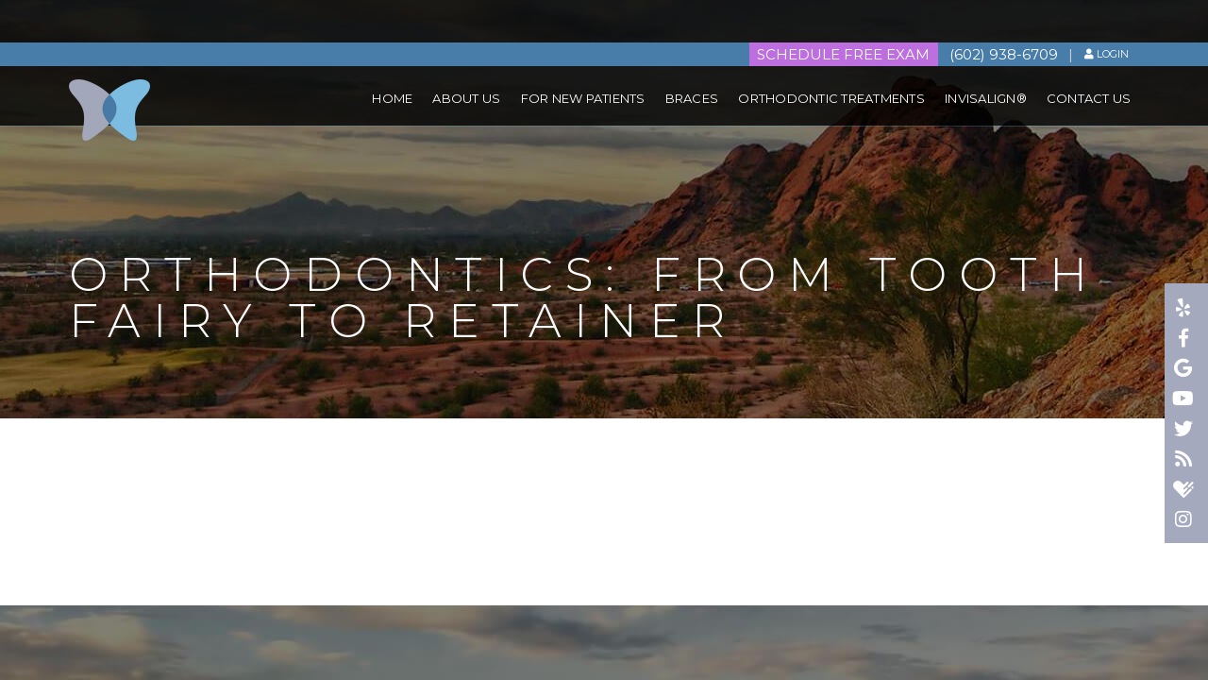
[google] (1184, 370)
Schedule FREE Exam (840, 12)
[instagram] (1184, 521)
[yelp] (1184, 310)
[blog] (1184, 461)
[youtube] (1184, 400)
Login (1106, 11)
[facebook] (1184, 340)
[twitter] (1184, 431)
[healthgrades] (1184, 491)
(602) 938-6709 (1002, 12)
